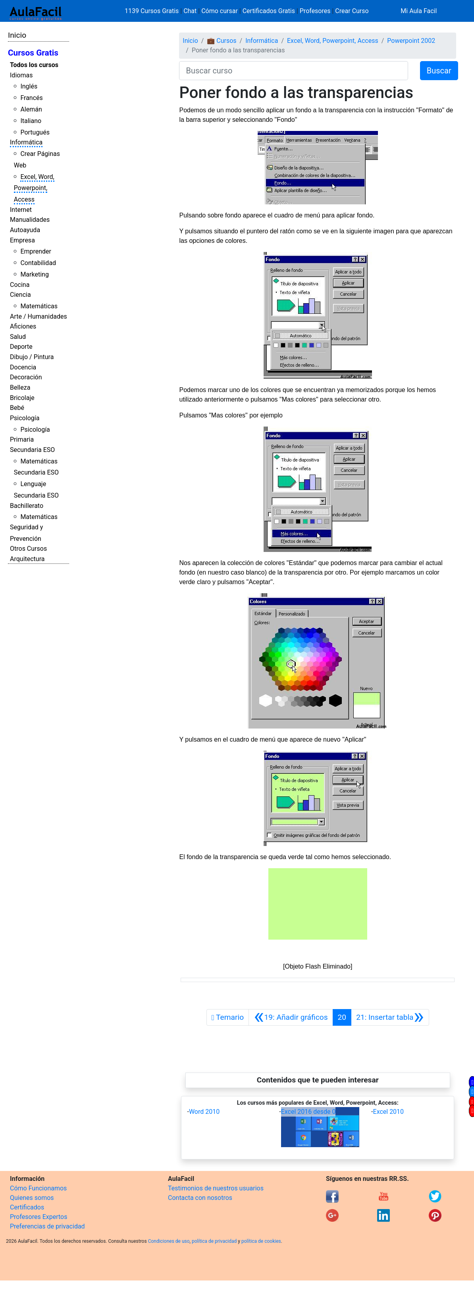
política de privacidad (214, 1241)
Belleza (20, 387)
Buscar (439, 70)
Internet (21, 209)
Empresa (22, 240)
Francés (31, 98)
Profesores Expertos (38, 1217)
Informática (26, 142)
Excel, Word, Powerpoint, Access (34, 188)
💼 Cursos (221, 40)
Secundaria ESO (32, 450)
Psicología (24, 418)
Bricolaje (22, 398)
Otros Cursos (28, 548)
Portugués (35, 132)
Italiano (30, 121)
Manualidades (30, 219)
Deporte (21, 346)
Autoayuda (25, 230)
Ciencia (20, 294)
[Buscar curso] (293, 70)
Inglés (28, 86)
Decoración (26, 377)
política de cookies (261, 1241)
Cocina (19, 284)
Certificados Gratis (269, 11)
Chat (190, 11)
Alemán (31, 109)
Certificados (27, 1207)
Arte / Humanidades (38, 316)
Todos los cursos (34, 65)
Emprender (35, 251)
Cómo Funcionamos (38, 1188)
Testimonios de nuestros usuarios (216, 1188)
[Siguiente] (390, 1017)
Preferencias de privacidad (47, 1226)
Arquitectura (27, 559)
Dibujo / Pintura (32, 357)
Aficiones (23, 326)
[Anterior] (291, 1017)
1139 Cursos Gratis (152, 11)
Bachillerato (26, 505)
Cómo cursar (219, 11)
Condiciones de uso (169, 1241)
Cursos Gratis (33, 53)
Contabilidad (38, 263)
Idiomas (21, 75)
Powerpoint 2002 (411, 40)
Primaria (22, 439)
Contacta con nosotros (200, 1198)
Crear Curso (351, 11)
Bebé (17, 407)
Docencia (23, 367)
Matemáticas (39, 306)
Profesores (315, 11)
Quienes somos (32, 1198)
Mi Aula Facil (419, 11)
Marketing (34, 274)
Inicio (17, 35)
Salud (18, 336)
